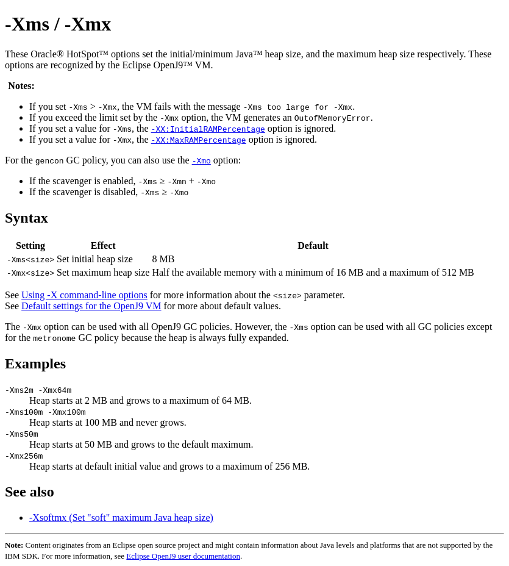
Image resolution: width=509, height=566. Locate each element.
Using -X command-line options (84, 295)
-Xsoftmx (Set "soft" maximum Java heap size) (121, 517)
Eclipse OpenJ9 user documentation (183, 556)
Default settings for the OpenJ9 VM (91, 306)
